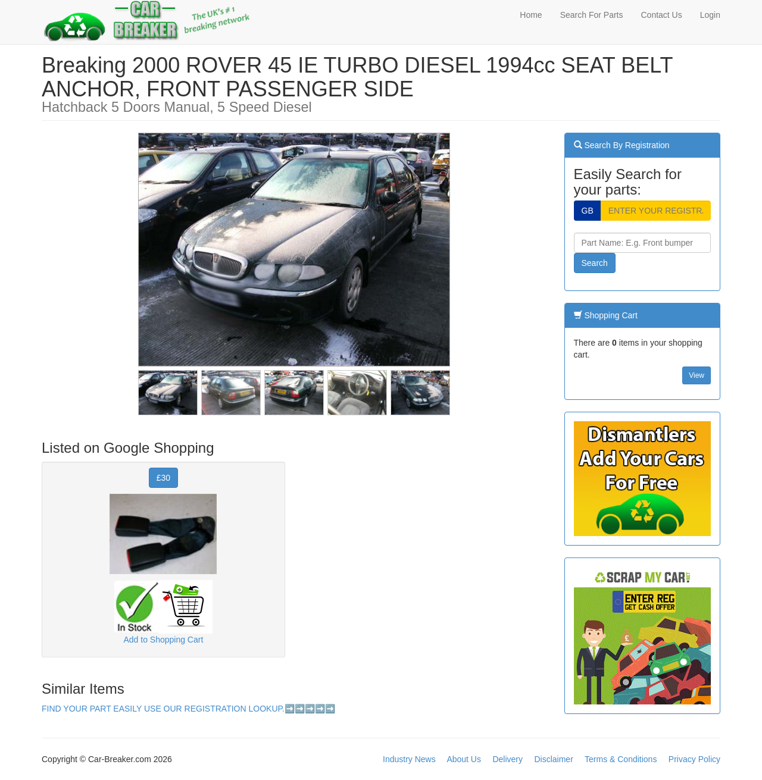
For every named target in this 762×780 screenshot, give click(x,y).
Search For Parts (591, 15)
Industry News (409, 759)
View (696, 375)
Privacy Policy (694, 759)
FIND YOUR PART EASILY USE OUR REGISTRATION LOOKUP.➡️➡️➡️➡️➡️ (188, 708)
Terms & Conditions (621, 759)
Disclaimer (553, 759)
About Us (463, 759)
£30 (163, 478)
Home (531, 15)
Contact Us (661, 15)
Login (710, 15)
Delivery (507, 759)
